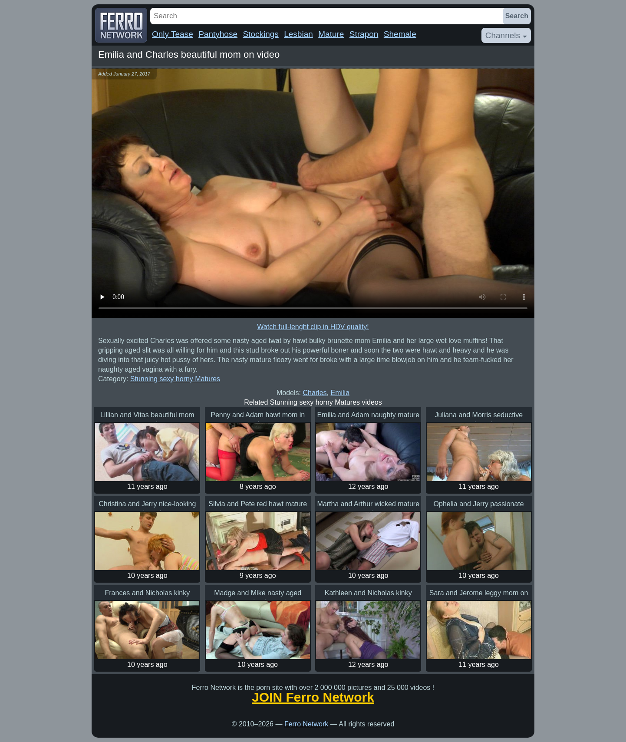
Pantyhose (217, 34)
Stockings (260, 34)
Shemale (400, 34)
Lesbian (298, 34)
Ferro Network (306, 724)
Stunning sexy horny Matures (175, 379)
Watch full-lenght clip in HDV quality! (313, 326)
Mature (331, 34)
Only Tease (172, 34)
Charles (314, 392)
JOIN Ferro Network (313, 697)
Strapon (364, 34)
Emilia (339, 392)
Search (516, 16)
